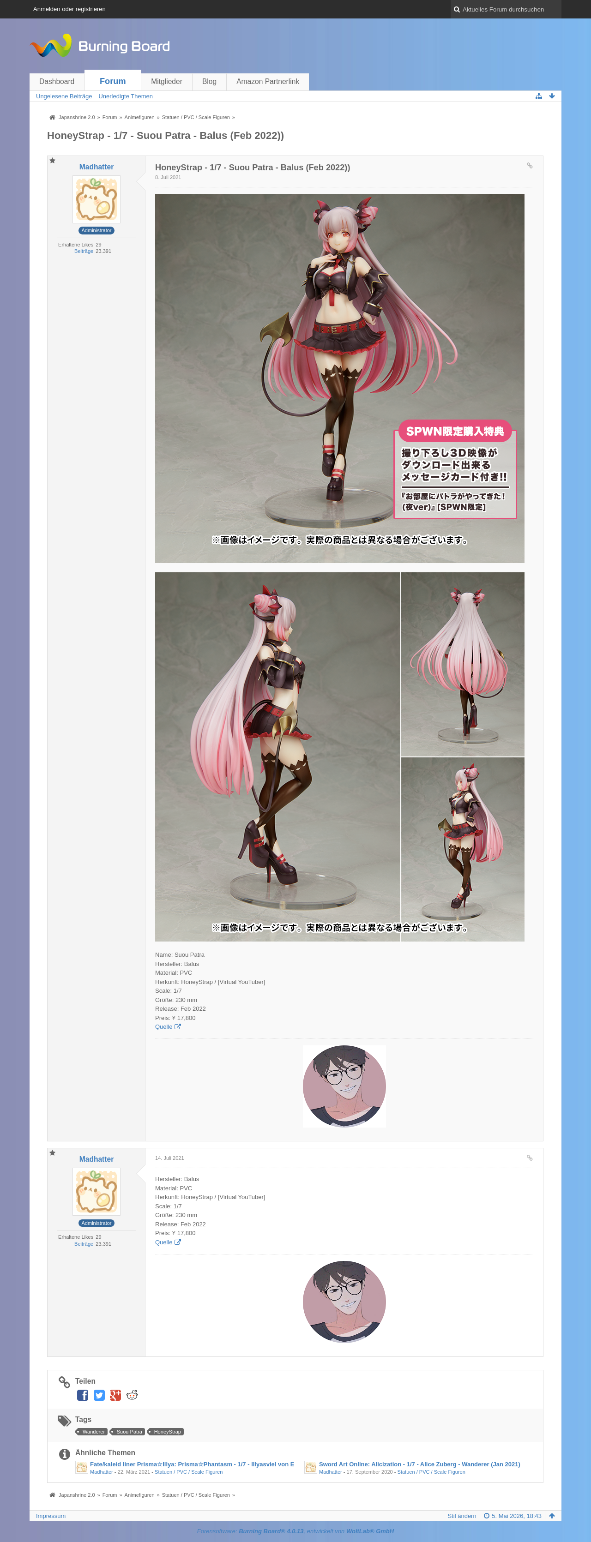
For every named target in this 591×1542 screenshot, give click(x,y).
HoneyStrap (167, 1431)
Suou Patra (129, 1431)
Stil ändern (462, 1515)
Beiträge (83, 251)
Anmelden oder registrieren (69, 9)
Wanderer (94, 1431)
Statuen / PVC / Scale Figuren (189, 1472)
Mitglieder (166, 81)
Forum (113, 81)
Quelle (164, 1026)
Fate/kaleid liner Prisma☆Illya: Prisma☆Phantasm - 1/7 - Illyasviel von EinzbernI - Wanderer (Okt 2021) (235, 1464)
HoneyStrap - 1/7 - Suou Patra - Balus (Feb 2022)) (165, 135)
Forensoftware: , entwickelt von (295, 1531)
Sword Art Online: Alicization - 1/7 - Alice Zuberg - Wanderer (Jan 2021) (419, 1464)
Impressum (51, 1515)
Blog (209, 81)
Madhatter (101, 1472)
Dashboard (56, 81)
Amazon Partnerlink (267, 81)
